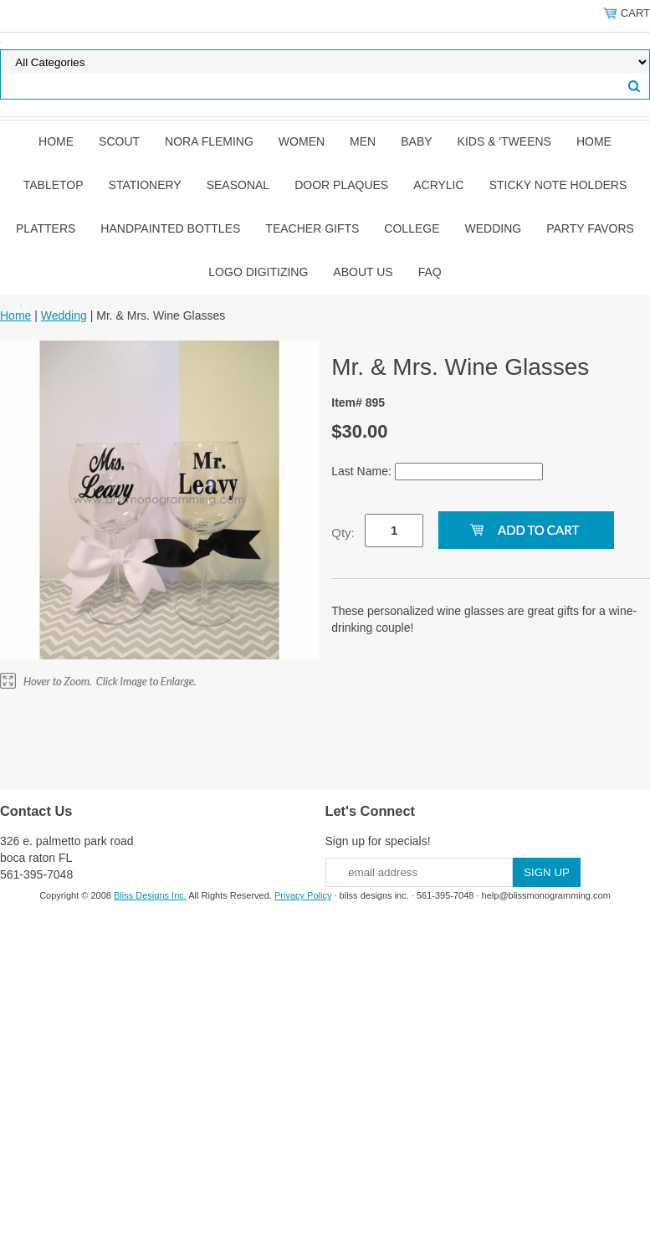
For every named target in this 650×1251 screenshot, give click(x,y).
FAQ (430, 272)
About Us (362, 272)
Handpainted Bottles (170, 228)
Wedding (493, 228)
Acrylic (438, 185)
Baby (416, 141)
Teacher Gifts (312, 228)
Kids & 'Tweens (504, 141)
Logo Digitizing (258, 272)
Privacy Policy (302, 895)
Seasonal (238, 185)
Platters (45, 228)
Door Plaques (341, 185)
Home (56, 141)
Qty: (343, 533)
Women (302, 141)
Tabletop (53, 185)
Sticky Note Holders (558, 185)
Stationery (145, 185)
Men (363, 141)
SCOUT (119, 141)
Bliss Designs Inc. (150, 895)
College (411, 228)
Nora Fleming (209, 141)
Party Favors (590, 228)
